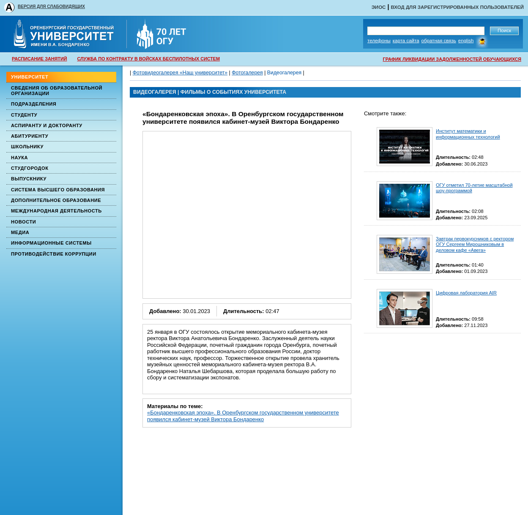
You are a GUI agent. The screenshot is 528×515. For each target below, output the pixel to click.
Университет (29, 76)
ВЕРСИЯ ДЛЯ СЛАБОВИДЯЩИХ (51, 6)
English (466, 40)
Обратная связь (438, 40)
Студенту (24, 114)
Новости (23, 221)
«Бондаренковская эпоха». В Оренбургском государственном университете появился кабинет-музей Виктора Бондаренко (243, 415)
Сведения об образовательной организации (56, 90)
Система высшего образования (58, 189)
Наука (19, 157)
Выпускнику (29, 178)
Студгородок (30, 168)
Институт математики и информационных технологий (468, 133)
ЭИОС (379, 7)
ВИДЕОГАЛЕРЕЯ (154, 92)
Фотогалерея (247, 73)
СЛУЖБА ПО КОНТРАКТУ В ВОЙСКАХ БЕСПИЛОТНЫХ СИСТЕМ (148, 58)
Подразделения (33, 103)
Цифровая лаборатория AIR (466, 292)
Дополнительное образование (56, 200)
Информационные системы (51, 242)
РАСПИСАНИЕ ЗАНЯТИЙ (39, 58)
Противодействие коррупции (53, 253)
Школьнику (27, 146)
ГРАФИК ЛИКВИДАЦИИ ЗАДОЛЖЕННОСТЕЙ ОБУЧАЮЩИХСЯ (452, 59)
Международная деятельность (56, 210)
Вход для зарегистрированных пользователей (457, 7)
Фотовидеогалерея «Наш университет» (180, 73)
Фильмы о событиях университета (233, 92)
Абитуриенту (29, 136)
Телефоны (379, 40)
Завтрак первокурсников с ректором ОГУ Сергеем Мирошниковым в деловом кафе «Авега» (475, 244)
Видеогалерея (284, 73)
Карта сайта (406, 40)
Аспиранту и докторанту (46, 125)
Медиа (20, 232)
